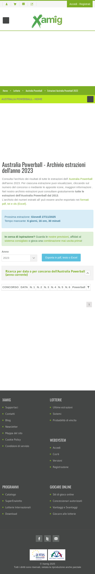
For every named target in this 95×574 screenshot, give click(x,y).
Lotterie (16, 90)
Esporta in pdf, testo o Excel (61, 257)
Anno (5, 251)
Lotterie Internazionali (18, 507)
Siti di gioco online (63, 494)
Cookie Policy (13, 439)
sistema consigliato (16, 240)
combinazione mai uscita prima (62, 240)
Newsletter (11, 426)
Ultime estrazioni (62, 407)
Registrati (84, 4)
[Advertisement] (47, 58)
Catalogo (10, 494)
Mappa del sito (13, 433)
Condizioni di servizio (17, 446)
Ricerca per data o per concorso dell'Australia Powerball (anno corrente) (45, 273)
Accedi (73, 4)
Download (11, 513)
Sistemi (57, 413)
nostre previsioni (59, 236)
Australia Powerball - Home (21, 99)
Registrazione (60, 467)
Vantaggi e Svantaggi (65, 507)
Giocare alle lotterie (64, 513)
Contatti (10, 413)
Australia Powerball (34, 90)
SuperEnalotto (13, 501)
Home (5, 90)
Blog (8, 420)
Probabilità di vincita (64, 420)
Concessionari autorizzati (67, 501)
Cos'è (56, 454)
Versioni (57, 460)
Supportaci (11, 407)
